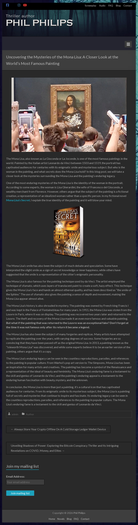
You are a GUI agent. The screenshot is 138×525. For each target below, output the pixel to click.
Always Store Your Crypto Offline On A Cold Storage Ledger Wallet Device (58, 429)
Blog (118, 5)
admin (15, 414)
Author (30, 414)
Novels (61, 518)
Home (52, 518)
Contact (127, 5)
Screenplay (90, 5)
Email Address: (15, 476)
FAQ (110, 5)
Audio (102, 5)
